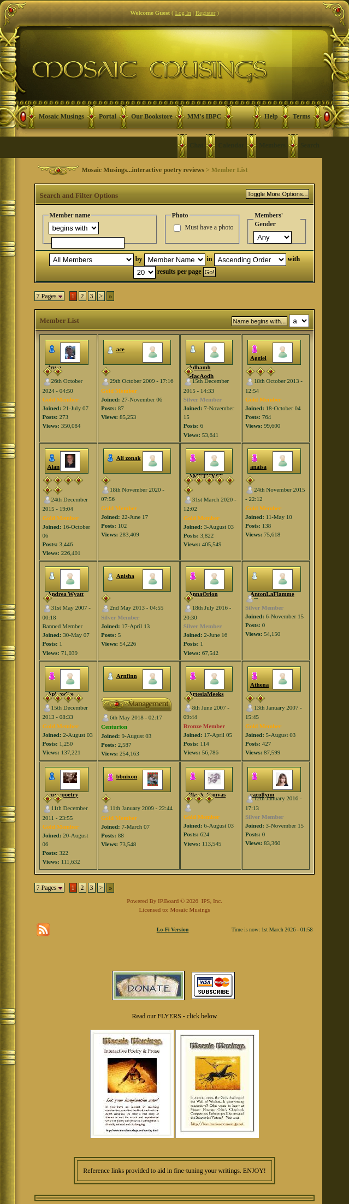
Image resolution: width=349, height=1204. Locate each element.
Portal (107, 116)
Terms (301, 116)
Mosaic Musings (61, 116)
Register (206, 12)
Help (271, 116)
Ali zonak (128, 458)
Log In (183, 12)
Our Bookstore (152, 116)
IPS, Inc (211, 901)
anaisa (258, 466)
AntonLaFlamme (272, 594)
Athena (259, 684)
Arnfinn (126, 675)
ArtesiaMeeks (206, 693)
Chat (196, 145)
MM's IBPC (204, 116)
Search (310, 145)
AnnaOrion (203, 594)
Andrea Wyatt (66, 594)
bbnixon (127, 776)
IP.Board (168, 901)
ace (120, 349)
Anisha (125, 576)
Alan (54, 466)
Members (272, 145)
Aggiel (258, 358)
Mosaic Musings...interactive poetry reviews (143, 170)
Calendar (231, 145)
